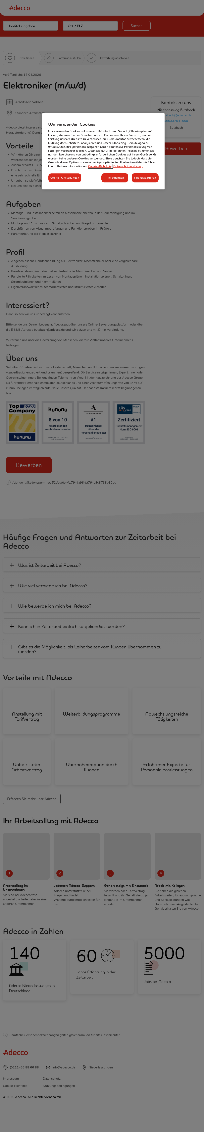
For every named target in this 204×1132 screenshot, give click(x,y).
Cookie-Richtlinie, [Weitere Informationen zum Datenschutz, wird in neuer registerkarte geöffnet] (100, 166)
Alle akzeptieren (145, 177)
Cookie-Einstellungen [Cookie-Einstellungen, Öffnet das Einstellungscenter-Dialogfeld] (64, 177)
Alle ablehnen (115, 177)
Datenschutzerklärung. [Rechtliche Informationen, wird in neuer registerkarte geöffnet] (128, 166)
